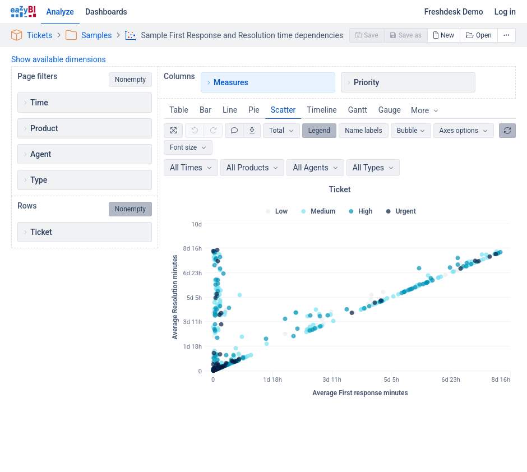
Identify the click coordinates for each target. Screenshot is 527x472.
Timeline (321, 109)
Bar (205, 109)
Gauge (389, 109)
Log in (505, 11)
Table (178, 109)
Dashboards (106, 11)
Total (276, 131)
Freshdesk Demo (453, 11)
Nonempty (130, 80)
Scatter (283, 109)
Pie (254, 109)
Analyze (60, 11)
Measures (231, 82)
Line (230, 109)
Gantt (357, 109)
